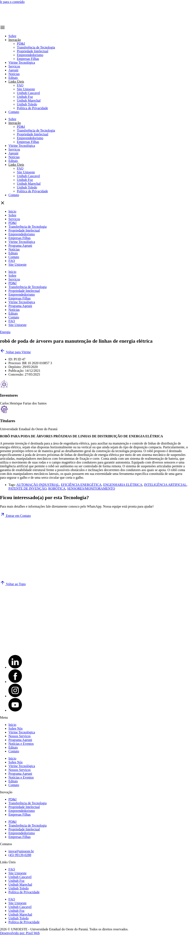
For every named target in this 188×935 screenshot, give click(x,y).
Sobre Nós (15, 728)
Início (12, 211)
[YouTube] (15, 710)
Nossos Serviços (19, 736)
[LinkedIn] (15, 667)
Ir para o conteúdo (12, 2)
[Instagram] (15, 696)
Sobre (12, 36)
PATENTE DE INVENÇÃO (27, 488)
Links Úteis (16, 81)
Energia (5, 332)
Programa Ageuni (20, 245)
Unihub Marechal (28, 100)
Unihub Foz (25, 96)
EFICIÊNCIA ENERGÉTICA (81, 484)
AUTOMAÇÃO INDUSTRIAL (37, 484)
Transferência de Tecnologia (36, 47)
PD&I (21, 43)
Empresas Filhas (28, 59)
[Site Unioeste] (37, 649)
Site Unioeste (26, 89)
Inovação (14, 40)
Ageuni (13, 70)
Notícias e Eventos (21, 743)
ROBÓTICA (57, 488)
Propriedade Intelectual (32, 51)
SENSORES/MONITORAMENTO (91, 488)
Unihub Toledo (27, 104)
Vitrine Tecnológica (21, 62)
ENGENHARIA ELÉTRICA (122, 484)
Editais (13, 77)
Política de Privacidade (32, 108)
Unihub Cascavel (28, 93)
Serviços (14, 66)
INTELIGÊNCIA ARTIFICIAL (165, 484)
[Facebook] (15, 681)
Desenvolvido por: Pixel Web (20, 933)
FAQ (20, 85)
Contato (13, 112)
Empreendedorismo (30, 55)
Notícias (14, 74)
